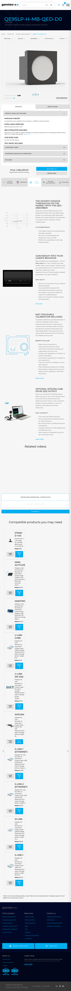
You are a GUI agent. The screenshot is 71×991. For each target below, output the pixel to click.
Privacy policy (36, 986)
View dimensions (61, 97)
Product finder (29, 916)
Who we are (6, 959)
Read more (27, 134)
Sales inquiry (51, 920)
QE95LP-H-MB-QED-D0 (39, 34)
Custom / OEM (7, 932)
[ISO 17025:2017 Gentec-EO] (14, 972)
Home (3, 34)
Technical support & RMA (54, 923)
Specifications (53, 106)
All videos (35, 511)
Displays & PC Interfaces (10, 929)
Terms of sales (46, 986)
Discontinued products (32, 935)
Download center (30, 923)
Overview (18, 106)
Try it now (39, 304)
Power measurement (9, 916)
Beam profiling (7, 923)
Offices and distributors (54, 916)
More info (10, 554)
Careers (5, 965)
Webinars (28, 932)
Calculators (28, 938)
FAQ (26, 929)
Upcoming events (8, 962)
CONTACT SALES (51, 173)
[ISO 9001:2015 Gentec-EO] (6, 972)
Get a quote (19, 741)
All (46, 5)
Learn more (40, 378)
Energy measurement (23, 34)
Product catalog (29, 920)
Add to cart (52, 169)
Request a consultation (54, 926)
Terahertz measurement (10, 926)
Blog (26, 926)
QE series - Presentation (35, 504)
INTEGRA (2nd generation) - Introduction (35, 497)
